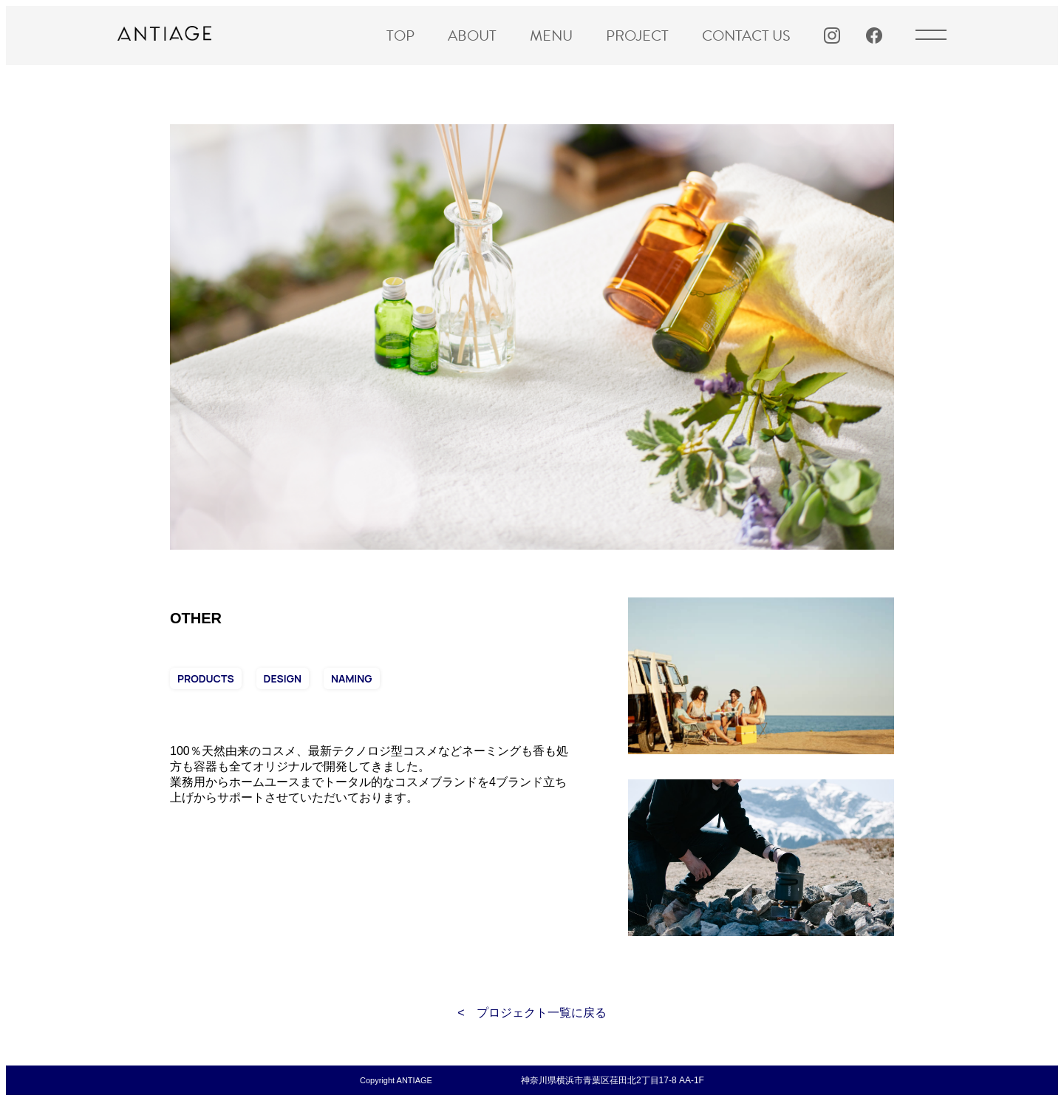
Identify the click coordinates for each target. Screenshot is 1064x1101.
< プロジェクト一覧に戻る (531, 1012)
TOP (400, 35)
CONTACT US (746, 35)
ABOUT (472, 35)
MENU (551, 35)
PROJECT (637, 35)
